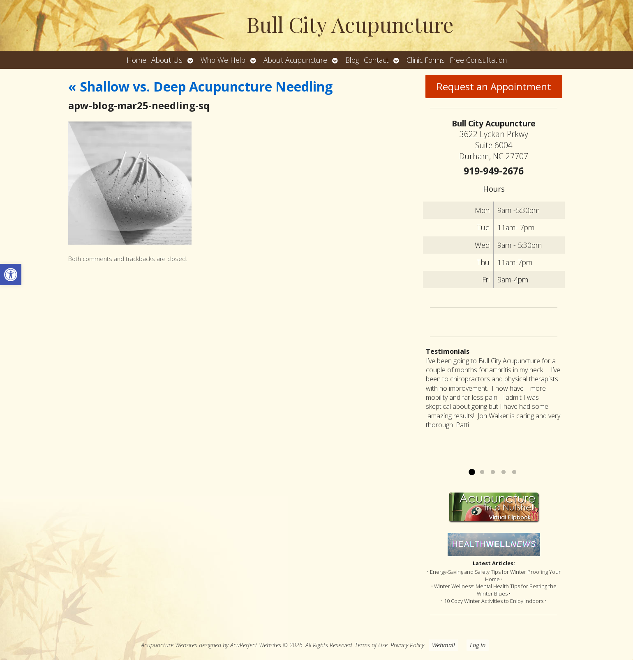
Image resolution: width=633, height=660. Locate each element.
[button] (10, 274)
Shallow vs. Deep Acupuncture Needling (200, 86)
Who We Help (223, 60)
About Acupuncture (295, 60)
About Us (167, 60)
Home (136, 60)
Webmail (443, 645)
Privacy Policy (407, 645)
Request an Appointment (494, 86)
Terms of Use (371, 645)
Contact (376, 60)
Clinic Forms (426, 60)
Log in (477, 645)
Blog (352, 60)
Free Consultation (478, 60)
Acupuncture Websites (169, 645)
